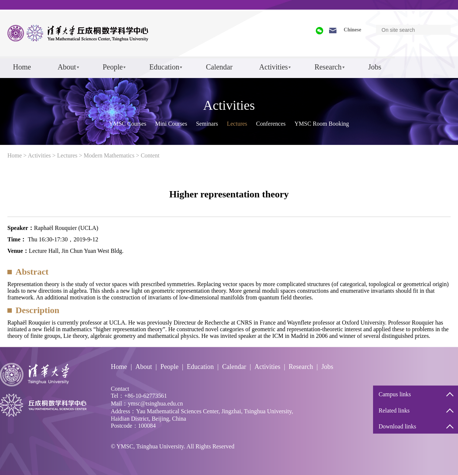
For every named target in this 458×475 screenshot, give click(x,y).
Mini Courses (171, 124)
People (113, 67)
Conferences (271, 124)
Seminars (207, 124)
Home (22, 67)
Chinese (352, 30)
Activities (273, 67)
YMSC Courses (127, 124)
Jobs (375, 67)
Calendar (219, 67)
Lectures (237, 124)
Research (327, 67)
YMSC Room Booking (321, 124)
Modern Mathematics (109, 155)
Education (164, 67)
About (67, 67)
